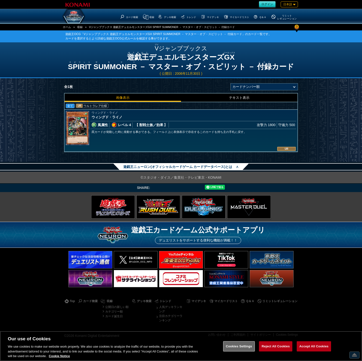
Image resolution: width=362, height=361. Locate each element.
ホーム (67, 27)
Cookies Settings (239, 346)
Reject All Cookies (276, 346)
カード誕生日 (114, 316)
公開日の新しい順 (117, 307)
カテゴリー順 (114, 311)
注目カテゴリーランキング (170, 318)
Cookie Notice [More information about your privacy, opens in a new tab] (59, 356)
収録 (80, 27)
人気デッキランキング (170, 309)
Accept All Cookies (314, 346)
